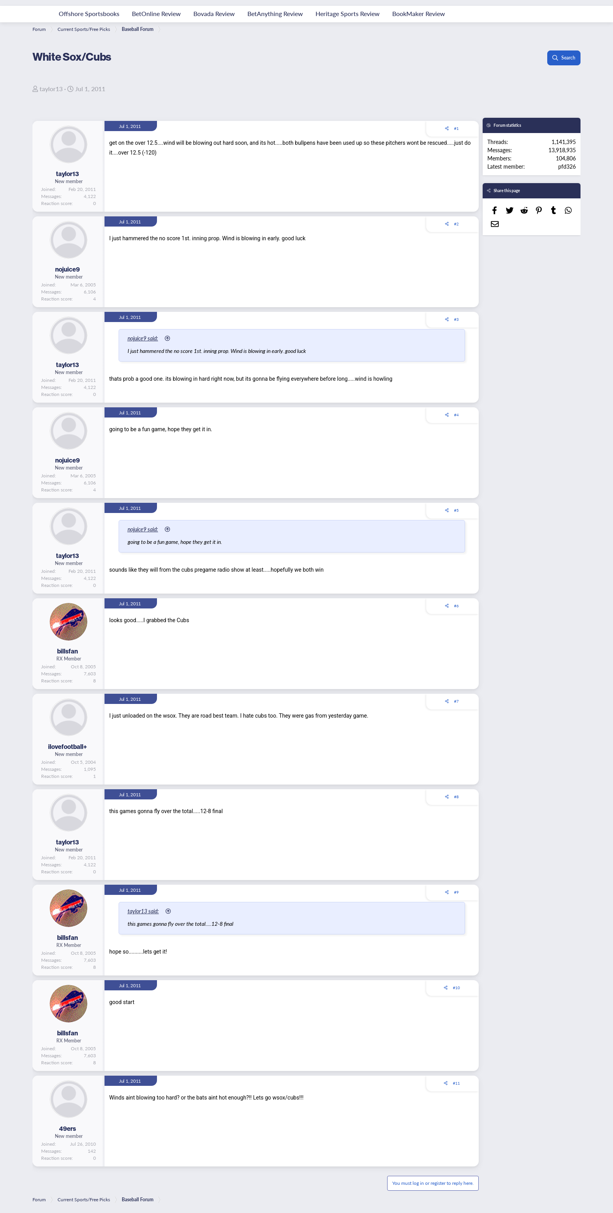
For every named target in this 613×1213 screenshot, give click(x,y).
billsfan (67, 651)
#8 (456, 796)
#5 (456, 510)
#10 (456, 987)
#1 (456, 128)
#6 (456, 605)
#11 (456, 1083)
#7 (456, 701)
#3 (456, 319)
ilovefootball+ (67, 746)
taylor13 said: (143, 911)
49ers (67, 1128)
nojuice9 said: (143, 338)
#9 (456, 892)
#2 (456, 224)
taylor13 (51, 88)
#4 (456, 415)
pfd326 (567, 166)
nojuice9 (67, 269)
